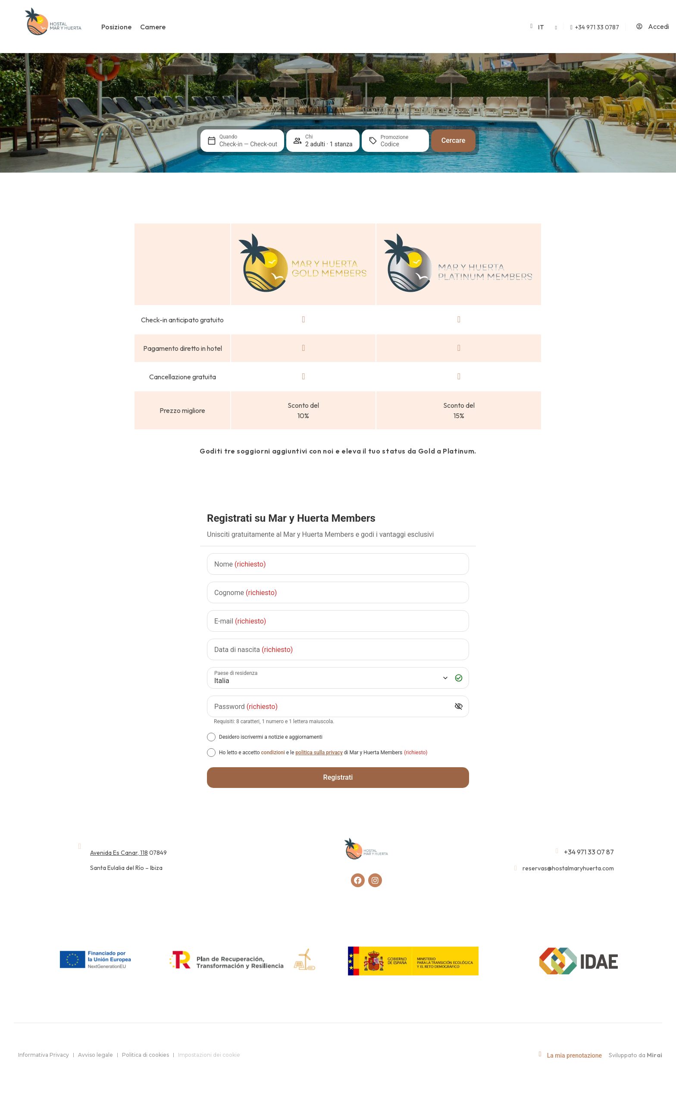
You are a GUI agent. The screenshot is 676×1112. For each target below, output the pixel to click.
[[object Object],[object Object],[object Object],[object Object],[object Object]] (211, 752)
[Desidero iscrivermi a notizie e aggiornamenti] (211, 737)
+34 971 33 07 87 (589, 851)
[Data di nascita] (338, 649)
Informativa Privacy (43, 1055)
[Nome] (338, 564)
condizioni (273, 753)
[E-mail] (338, 621)
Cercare (453, 140)
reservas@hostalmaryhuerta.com (568, 868)
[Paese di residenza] (330, 678)
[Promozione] (401, 144)
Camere (153, 26)
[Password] (331, 706)
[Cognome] (338, 593)
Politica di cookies (145, 1055)
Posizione (116, 26)
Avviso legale (95, 1055)
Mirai (654, 1055)
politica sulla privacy (318, 753)
